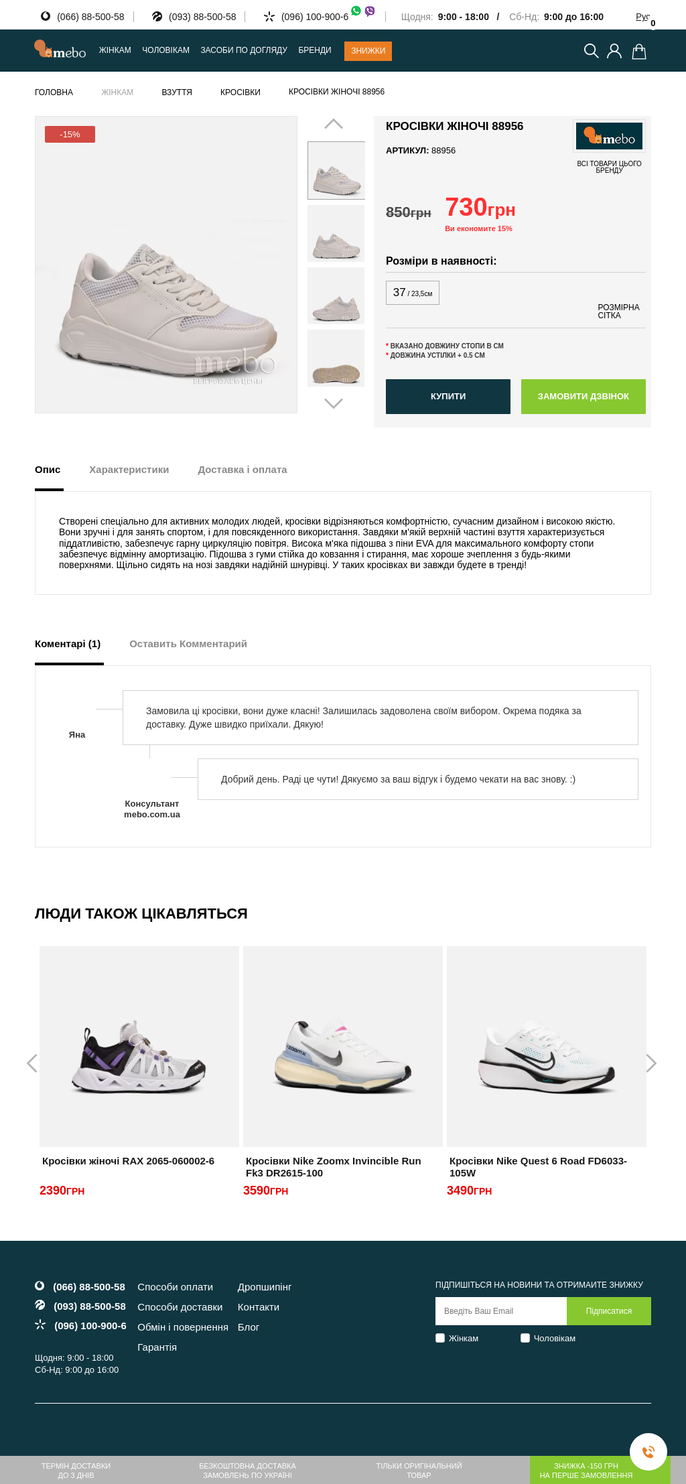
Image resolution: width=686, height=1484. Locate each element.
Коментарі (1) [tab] (67, 643)
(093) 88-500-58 (202, 16)
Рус (643, 16)
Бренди (314, 50)
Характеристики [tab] (129, 469)
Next (347, 264)
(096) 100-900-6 (328, 16)
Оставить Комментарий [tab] (188, 643)
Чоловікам (555, 1338)
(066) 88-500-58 (90, 16)
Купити (448, 396)
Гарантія (157, 1347)
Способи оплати (175, 1287)
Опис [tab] (47, 469)
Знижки (368, 51)
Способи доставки (179, 1307)
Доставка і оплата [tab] (242, 469)
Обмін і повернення (182, 1327)
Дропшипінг (265, 1287)
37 (413, 292)
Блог (248, 1327)
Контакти (258, 1307)
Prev (325, 264)
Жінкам (463, 1338)
